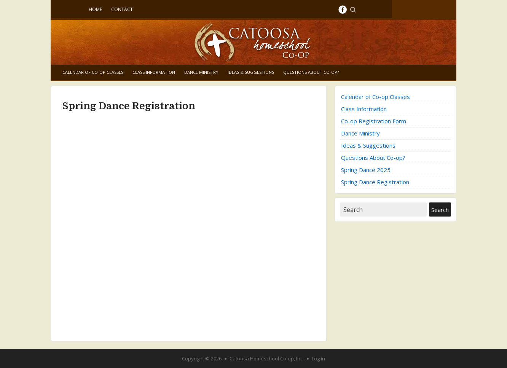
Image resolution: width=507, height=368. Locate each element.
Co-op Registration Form (373, 121)
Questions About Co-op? (311, 72)
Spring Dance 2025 (366, 170)
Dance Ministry (201, 72)
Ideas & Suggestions (251, 72)
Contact (122, 9)
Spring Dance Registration (375, 182)
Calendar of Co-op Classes (92, 72)
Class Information (153, 72)
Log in (318, 358)
